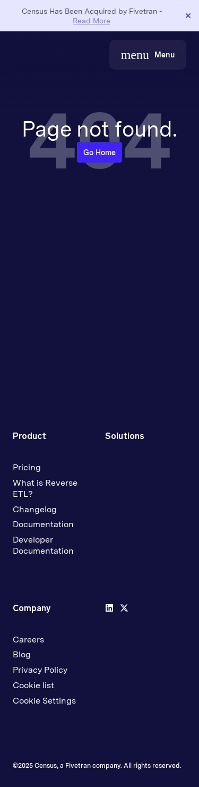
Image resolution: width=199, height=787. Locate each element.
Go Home (99, 152)
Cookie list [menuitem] (33, 685)
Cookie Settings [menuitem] (44, 701)
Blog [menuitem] (22, 654)
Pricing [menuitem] (27, 467)
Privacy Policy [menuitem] (40, 670)
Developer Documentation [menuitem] (43, 545)
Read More (91, 20)
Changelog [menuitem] (35, 509)
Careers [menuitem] (28, 639)
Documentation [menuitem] (43, 524)
